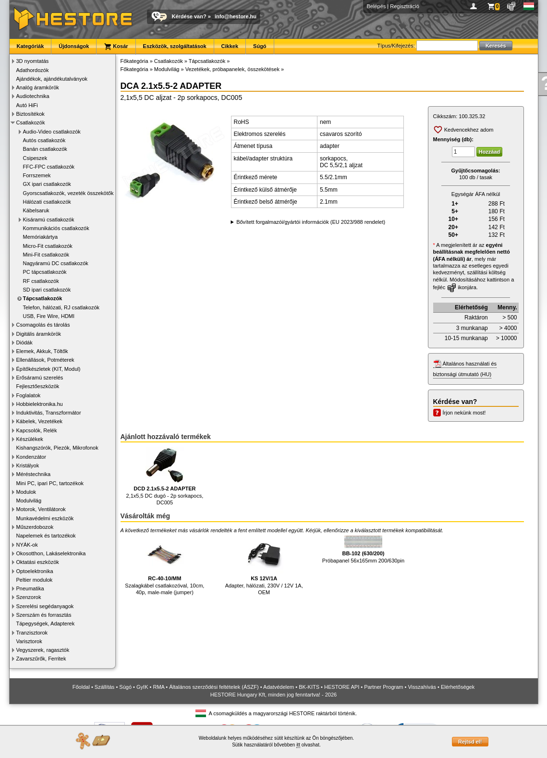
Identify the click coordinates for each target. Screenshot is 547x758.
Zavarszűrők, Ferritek (41, 658)
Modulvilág (29, 500)
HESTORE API (341, 687)
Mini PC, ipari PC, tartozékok (50, 483)
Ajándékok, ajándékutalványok (52, 79)
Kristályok (27, 465)
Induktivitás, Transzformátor (48, 413)
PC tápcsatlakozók (45, 272)
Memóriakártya (40, 237)
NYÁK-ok (27, 545)
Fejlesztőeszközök (38, 386)
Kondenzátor (31, 457)
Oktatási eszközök (37, 562)
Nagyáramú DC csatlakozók (55, 263)
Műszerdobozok (35, 527)
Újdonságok (74, 46)
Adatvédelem (278, 687)
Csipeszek (35, 158)
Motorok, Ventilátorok (41, 509)
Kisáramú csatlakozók (48, 219)
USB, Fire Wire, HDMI (49, 316)
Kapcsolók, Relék (36, 430)
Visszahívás (422, 687)
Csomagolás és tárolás (43, 325)
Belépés (376, 6)
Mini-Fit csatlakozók (46, 254)
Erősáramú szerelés (39, 377)
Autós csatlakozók (44, 140)
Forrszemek (37, 175)
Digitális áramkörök (38, 334)
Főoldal (81, 687)
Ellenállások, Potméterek (45, 360)
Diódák (24, 342)
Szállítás (105, 687)
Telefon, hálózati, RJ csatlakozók (61, 307)
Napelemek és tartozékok (46, 535)
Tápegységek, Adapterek (45, 623)
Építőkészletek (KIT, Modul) (48, 369)
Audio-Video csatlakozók (52, 131)
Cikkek (229, 46)
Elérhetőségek (457, 687)
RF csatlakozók (41, 281)
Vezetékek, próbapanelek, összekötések (232, 69)
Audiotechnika (32, 96)
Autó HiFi (27, 105)
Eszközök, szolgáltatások (175, 46)
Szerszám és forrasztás (44, 615)
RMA (158, 687)
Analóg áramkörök (37, 87)
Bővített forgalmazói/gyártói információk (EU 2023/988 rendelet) (310, 222)
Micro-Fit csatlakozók (48, 246)
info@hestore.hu (235, 16)
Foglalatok (28, 395)
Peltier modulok (34, 580)
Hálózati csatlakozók (47, 202)
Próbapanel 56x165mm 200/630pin (363, 549)
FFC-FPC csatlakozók (49, 167)
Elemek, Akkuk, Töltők (42, 351)
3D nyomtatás (32, 61)
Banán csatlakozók (45, 149)
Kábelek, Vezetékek (39, 421)
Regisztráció (404, 6)
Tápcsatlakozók (42, 298)
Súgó (260, 46)
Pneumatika (30, 588)
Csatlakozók (30, 122)
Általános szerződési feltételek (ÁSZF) (213, 687)
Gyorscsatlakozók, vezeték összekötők (68, 193)
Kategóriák (30, 46)
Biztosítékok (30, 114)
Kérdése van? (189, 16)
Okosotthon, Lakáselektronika (51, 553)
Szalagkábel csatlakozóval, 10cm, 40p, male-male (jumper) (164, 565)
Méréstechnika (33, 474)
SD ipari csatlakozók (47, 290)
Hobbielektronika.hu (39, 404)
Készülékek (29, 439)
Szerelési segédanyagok (45, 606)
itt (298, 744)
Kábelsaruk (36, 210)
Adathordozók (32, 70)
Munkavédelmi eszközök (45, 518)
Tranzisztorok (32, 633)
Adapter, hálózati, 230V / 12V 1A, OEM (264, 565)
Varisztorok (29, 641)
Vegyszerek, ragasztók (43, 650)
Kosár (116, 46)
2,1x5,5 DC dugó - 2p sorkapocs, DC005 (164, 476)
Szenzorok (28, 597)
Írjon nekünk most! (464, 413)
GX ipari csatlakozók (47, 184)
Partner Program (383, 687)
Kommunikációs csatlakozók (56, 228)
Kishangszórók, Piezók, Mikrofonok (57, 448)
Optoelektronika (34, 571)
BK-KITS (309, 687)
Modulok (26, 492)
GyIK (142, 687)
